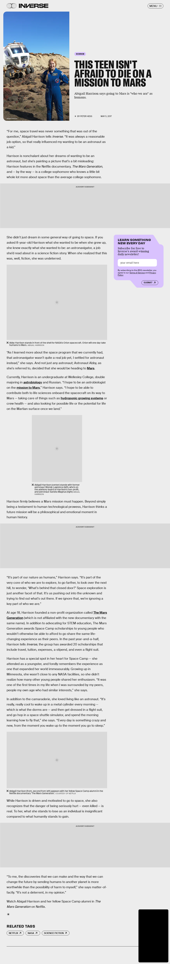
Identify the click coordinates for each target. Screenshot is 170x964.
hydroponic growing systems (82, 398)
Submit (148, 282)
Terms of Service (137, 272)
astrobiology (32, 382)
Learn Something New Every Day (134, 241)
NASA (31, 933)
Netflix (13, 933)
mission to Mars (28, 388)
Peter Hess (86, 116)
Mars (90, 368)
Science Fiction (54, 933)
